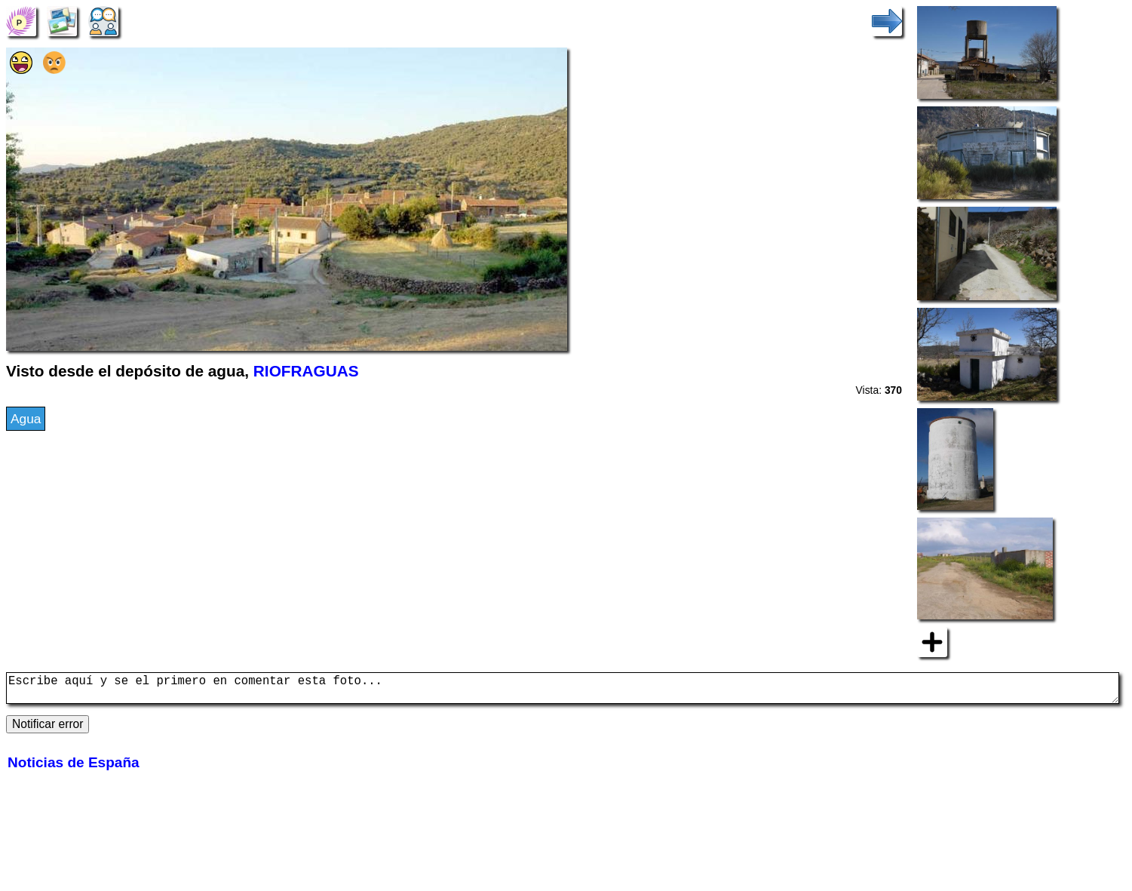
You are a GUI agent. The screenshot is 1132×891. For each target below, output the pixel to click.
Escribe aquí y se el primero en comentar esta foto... (562, 691)
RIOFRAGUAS (306, 370)
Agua (26, 418)
